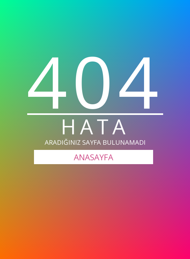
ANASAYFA (93, 157)
